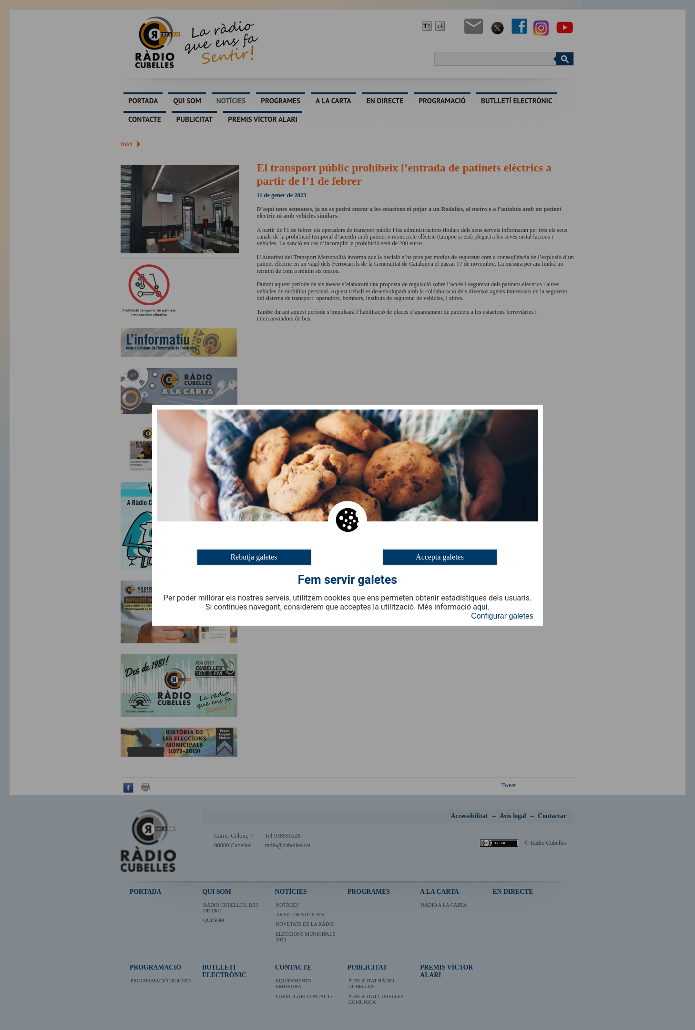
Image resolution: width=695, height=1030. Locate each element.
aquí (480, 607)
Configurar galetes (502, 616)
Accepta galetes (440, 556)
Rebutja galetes (253, 556)
